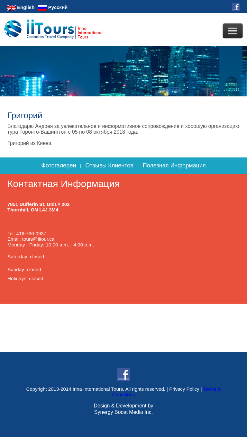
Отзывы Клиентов (109, 165)
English (20, 7)
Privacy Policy (184, 389)
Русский (53, 7)
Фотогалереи (58, 165)
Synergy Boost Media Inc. (123, 412)
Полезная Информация (174, 165)
